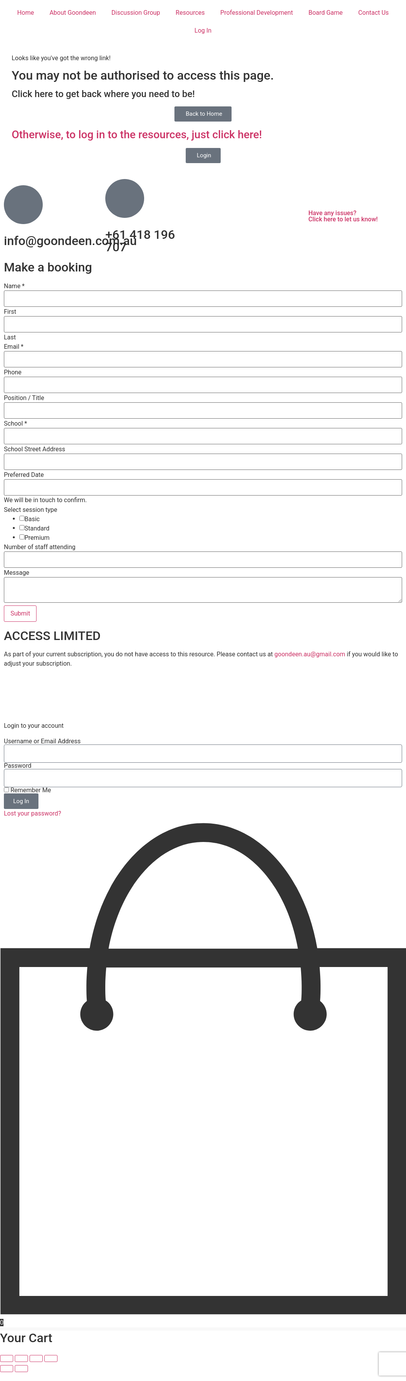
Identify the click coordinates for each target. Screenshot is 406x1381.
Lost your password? (32, 822)
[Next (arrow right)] (21, 1377)
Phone (12, 372)
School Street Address (34, 449)
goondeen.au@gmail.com (309, 654)
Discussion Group (136, 12)
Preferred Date (24, 475)
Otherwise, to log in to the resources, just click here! (137, 134)
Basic (32, 519)
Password (17, 775)
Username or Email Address (42, 750)
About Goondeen (72, 12)
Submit (20, 613)
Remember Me (27, 799)
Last (10, 337)
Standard (36, 528)
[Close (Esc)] (51, 1367)
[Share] (36, 1367)
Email (13, 347)
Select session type (30, 510)
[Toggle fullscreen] (21, 1367)
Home (25, 12)
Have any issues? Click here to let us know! (343, 216)
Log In (203, 30)
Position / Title (24, 398)
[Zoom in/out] (6, 1367)
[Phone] (203, 385)
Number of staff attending (39, 547)
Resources (190, 12)
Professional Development (256, 12)
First (10, 312)
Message (16, 573)
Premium (37, 538)
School (15, 424)
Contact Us (373, 12)
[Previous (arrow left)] (6, 1377)
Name (14, 286)
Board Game (325, 12)
